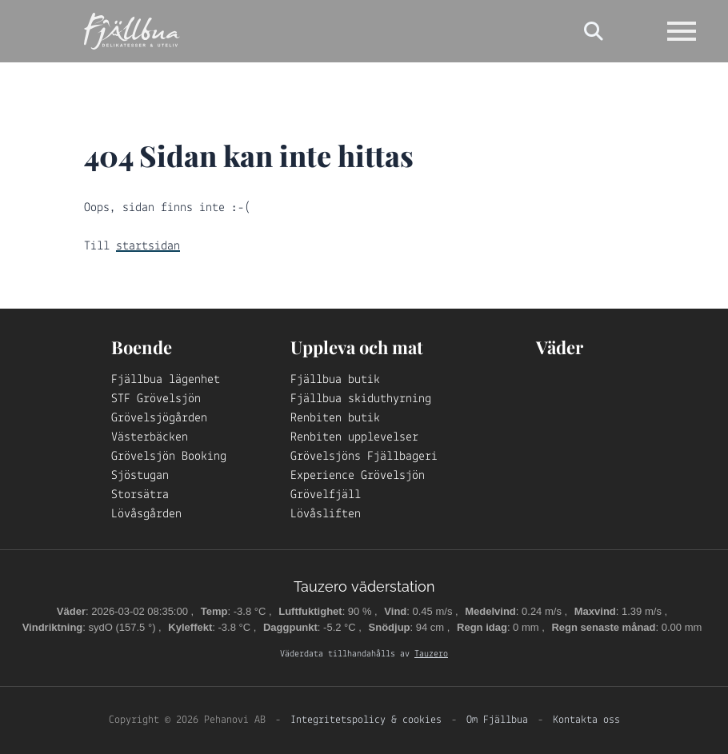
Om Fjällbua (497, 720)
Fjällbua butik (335, 379)
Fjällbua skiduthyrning (360, 399)
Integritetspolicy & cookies (366, 720)
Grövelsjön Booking (168, 456)
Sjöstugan (140, 475)
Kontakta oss (586, 720)
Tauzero (431, 654)
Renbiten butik (335, 418)
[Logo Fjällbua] (132, 31)
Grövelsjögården (159, 418)
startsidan (148, 246)
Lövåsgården (146, 514)
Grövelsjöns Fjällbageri (364, 456)
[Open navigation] (681, 31)
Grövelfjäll (325, 495)
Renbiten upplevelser (354, 437)
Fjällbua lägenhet (165, 379)
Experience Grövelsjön (357, 475)
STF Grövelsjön (156, 399)
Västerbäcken (149, 437)
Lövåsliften (325, 514)
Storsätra (140, 495)
